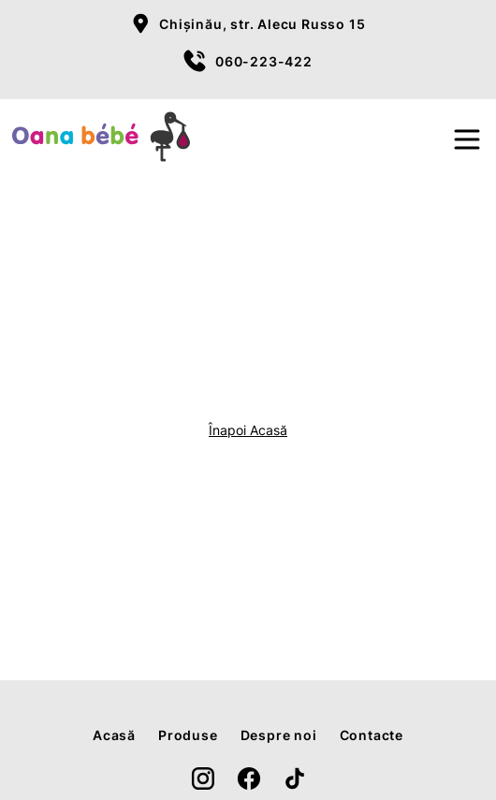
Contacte (371, 735)
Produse (188, 735)
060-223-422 (264, 61)
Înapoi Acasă (248, 430)
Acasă (114, 735)
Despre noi (279, 735)
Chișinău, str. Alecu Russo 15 (262, 24)
